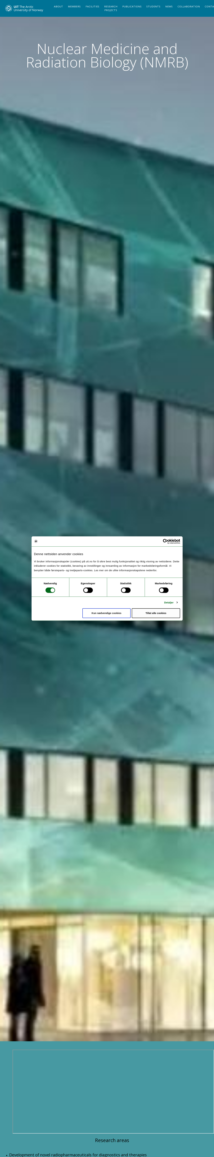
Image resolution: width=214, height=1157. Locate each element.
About (58, 12)
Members (74, 12)
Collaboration (189, 12)
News (169, 12)
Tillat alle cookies (156, 613)
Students (153, 12)
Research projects (110, 13)
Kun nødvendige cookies (107, 613)
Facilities (92, 12)
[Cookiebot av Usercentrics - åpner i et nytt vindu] (165, 541)
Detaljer (169, 602)
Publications (132, 12)
